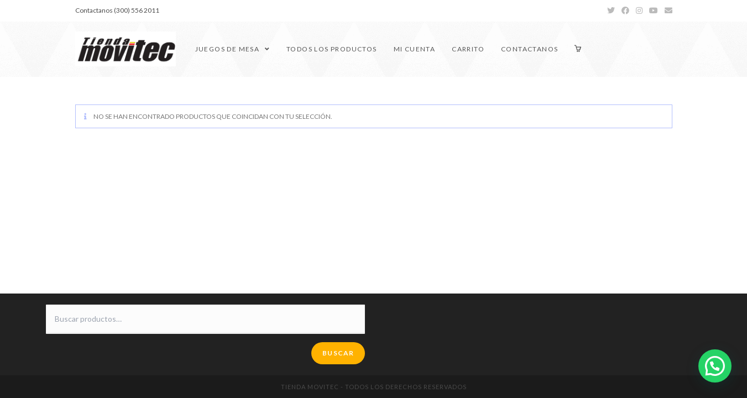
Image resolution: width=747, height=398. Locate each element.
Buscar (338, 353)
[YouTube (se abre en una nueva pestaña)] (653, 10)
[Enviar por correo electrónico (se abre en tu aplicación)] (666, 10)
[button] (715, 366)
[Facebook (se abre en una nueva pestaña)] (625, 10)
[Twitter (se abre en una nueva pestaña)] (611, 10)
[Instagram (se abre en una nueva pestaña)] (639, 10)
